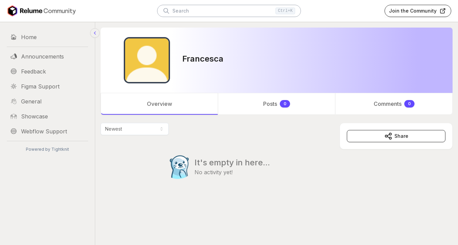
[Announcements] (47, 56)
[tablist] (277, 104)
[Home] (47, 37)
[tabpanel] (277, 165)
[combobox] (135, 129)
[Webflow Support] (47, 131)
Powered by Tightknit (47, 149)
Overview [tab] (159, 103)
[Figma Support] (47, 86)
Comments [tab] (394, 104)
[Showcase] (47, 116)
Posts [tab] (276, 104)
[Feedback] (47, 71)
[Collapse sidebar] (95, 33)
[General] (47, 101)
